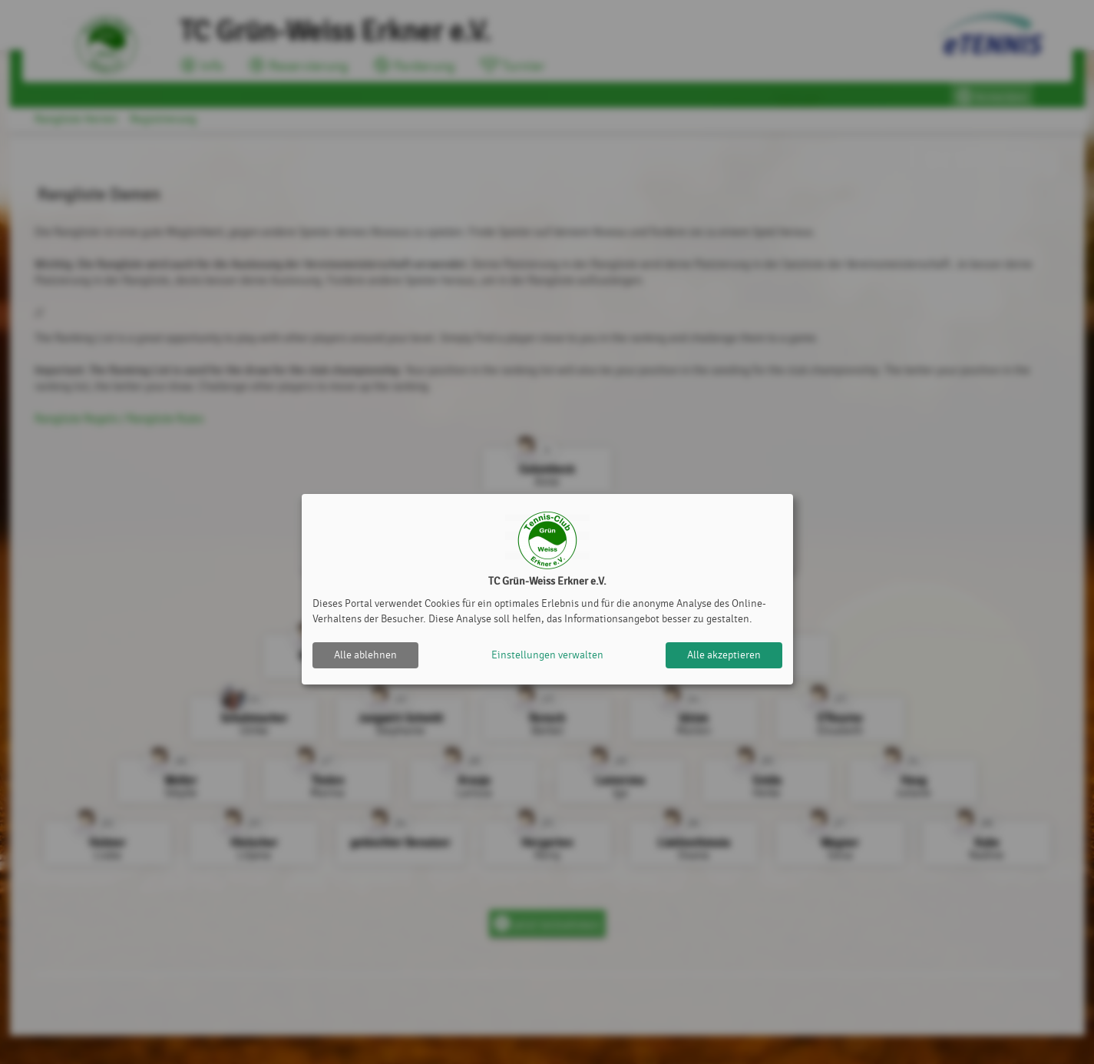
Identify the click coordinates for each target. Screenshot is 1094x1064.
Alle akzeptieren (724, 655)
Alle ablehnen (365, 655)
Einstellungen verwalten (547, 655)
